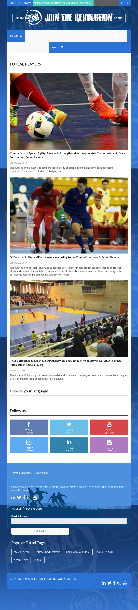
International (109, 35)
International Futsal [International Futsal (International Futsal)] (78, 552)
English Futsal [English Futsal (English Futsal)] (105, 552)
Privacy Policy (41, 473)
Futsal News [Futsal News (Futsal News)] (21, 560)
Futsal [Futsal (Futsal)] (38, 560)
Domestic (82, 35)
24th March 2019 (17, 370)
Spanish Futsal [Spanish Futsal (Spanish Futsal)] (22, 552)
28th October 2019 (18, 263)
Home (14, 35)
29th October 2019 (18, 163)
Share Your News (27, 18)
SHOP (55, 47)
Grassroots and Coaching (47, 35)
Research (36, 47)
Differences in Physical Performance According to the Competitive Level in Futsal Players (64, 257)
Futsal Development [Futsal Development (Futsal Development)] (48, 552)
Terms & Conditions (21, 473)
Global (15, 47)
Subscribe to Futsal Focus (104, 18)
